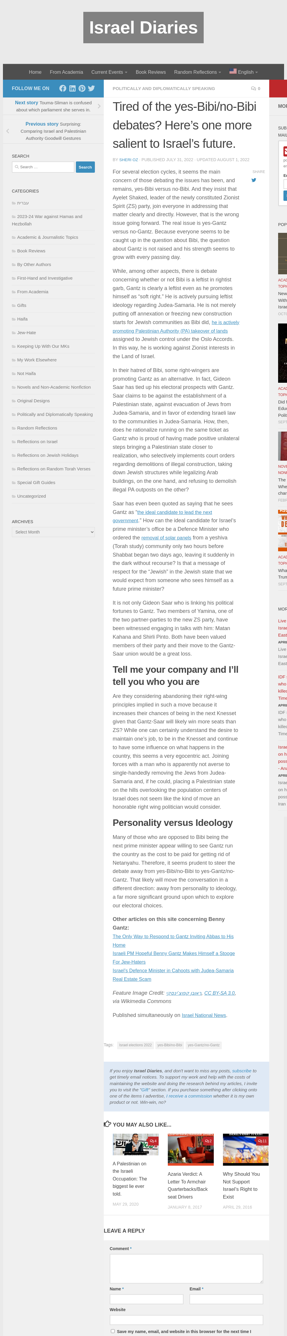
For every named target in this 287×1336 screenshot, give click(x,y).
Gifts (21, 305)
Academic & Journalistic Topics (47, 237)
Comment (121, 1256)
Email (196, 1296)
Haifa (22, 318)
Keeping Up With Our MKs (43, 346)
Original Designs (33, 400)
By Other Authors (34, 264)
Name (117, 1296)
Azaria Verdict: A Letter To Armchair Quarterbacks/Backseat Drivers (187, 1189)
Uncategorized (31, 496)
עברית (23, 202)
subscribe (241, 1070)
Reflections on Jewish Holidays (48, 455)
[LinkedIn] (72, 88)
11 (262, 1141)
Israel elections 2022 (135, 1045)
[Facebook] (62, 88)
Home (35, 72)
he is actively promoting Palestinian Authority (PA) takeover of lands (176, 330)
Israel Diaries (143, 27)
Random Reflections (195, 72)
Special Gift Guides (36, 482)
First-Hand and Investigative (45, 278)
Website (117, 1317)
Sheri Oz (129, 159)
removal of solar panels (169, 537)
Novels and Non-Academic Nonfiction (54, 387)
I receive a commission (189, 1095)
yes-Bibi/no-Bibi (169, 1045)
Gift (145, 1089)
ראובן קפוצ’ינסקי (185, 993)
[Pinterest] (81, 88)
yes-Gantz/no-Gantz (203, 1045)
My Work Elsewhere (37, 359)
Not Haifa (26, 373)
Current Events (107, 72)
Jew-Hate (26, 332)
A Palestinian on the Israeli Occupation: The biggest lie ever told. (131, 1178)
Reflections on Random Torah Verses (53, 468)
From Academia (66, 72)
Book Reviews (151, 72)
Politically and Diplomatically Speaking (168, 88)
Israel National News (206, 1015)
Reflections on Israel (37, 441)
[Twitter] (91, 88)
